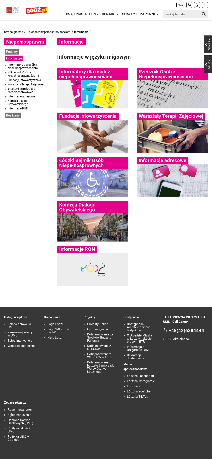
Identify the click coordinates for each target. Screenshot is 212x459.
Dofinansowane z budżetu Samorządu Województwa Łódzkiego (100, 367)
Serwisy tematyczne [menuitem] (139, 14)
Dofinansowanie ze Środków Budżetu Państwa (100, 337)
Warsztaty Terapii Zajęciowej (26, 84)
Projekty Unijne (97, 324)
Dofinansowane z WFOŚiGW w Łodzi (99, 356)
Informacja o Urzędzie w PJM (138, 348)
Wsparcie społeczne (21, 345)
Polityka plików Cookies (18, 438)
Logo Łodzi (55, 324)
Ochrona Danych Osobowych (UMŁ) (20, 422)
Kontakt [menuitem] (109, 14)
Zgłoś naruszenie (19, 414)
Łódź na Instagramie (141, 381)
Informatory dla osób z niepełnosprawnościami (23, 66)
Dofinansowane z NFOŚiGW (99, 347)
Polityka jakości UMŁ (19, 430)
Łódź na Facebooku (140, 376)
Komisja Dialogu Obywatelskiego (18, 102)
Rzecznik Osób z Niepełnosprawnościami (23, 74)
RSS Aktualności (178, 339)
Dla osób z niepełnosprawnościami (48, 32)
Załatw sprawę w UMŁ (19, 326)
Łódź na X (133, 386)
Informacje (81, 32)
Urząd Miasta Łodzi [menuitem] (80, 14)
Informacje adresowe (21, 96)
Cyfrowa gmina (97, 329)
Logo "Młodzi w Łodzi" (58, 331)
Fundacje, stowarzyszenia (24, 80)
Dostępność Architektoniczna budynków (138, 327)
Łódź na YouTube (139, 391)
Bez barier (13, 115)
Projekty (12, 52)
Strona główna (13, 32)
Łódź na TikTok (137, 396)
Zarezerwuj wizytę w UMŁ (20, 334)
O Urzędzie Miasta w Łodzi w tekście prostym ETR (139, 338)
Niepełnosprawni (25, 42)
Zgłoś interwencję (20, 340)
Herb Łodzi (54, 337)
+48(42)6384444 (186, 330)
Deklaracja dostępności (135, 357)
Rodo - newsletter (20, 409)
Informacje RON (18, 108)
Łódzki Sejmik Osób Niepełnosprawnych (21, 90)
